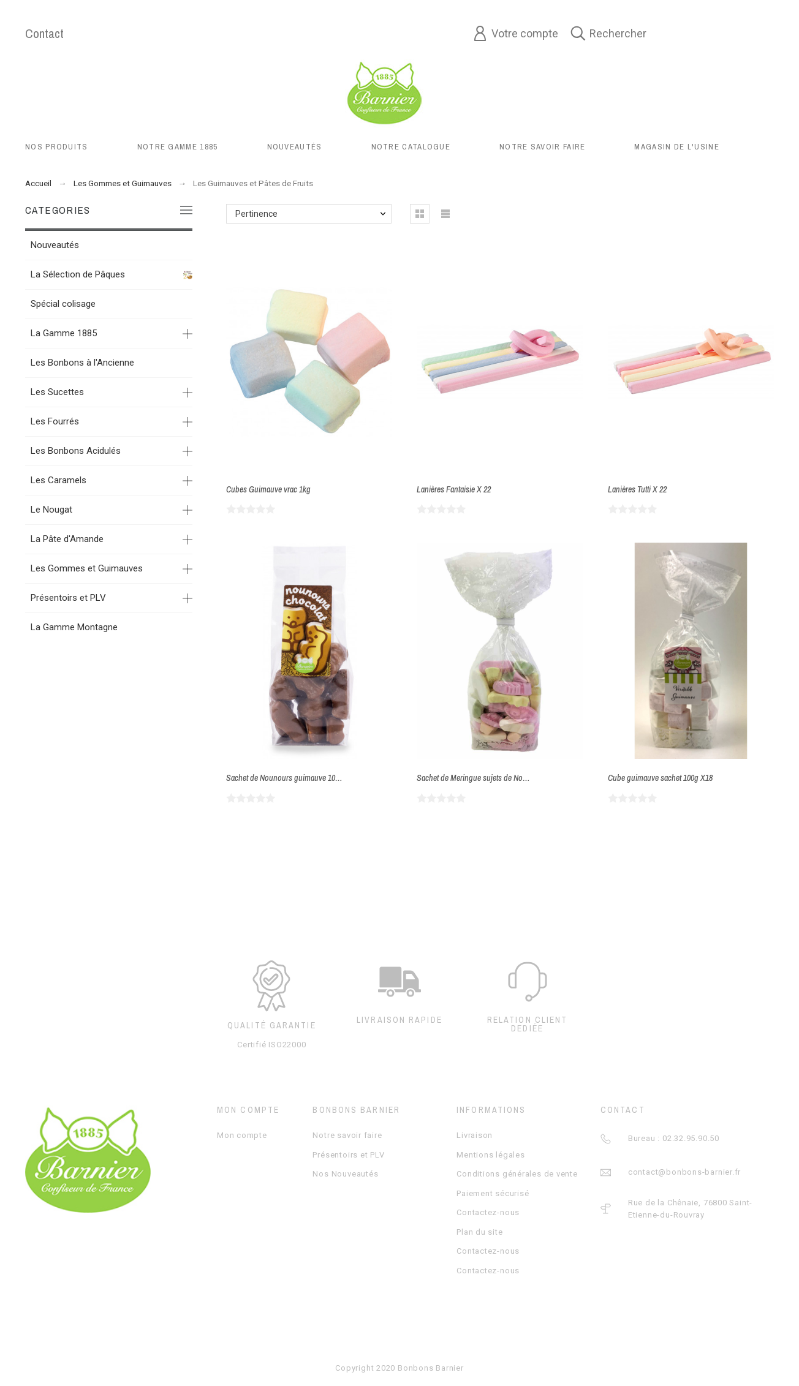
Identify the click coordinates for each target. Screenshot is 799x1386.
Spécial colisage (63, 303)
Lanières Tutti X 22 (637, 489)
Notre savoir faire (347, 1135)
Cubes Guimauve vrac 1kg (268, 489)
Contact (44, 33)
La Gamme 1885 (64, 333)
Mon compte (242, 1135)
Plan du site (479, 1232)
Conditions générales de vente (517, 1173)
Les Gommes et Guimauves (87, 568)
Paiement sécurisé (492, 1193)
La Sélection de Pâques (78, 274)
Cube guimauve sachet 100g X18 (660, 777)
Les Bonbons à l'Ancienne (82, 362)
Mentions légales (490, 1154)
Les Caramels (58, 480)
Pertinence (256, 214)
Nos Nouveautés (345, 1173)
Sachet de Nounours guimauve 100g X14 (291, 777)
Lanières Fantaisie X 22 (454, 489)
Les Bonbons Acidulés (76, 450)
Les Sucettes (57, 391)
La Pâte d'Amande (67, 538)
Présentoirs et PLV (68, 597)
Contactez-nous (488, 1212)
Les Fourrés (55, 421)
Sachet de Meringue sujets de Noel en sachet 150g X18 (504, 777)
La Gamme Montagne (74, 627)
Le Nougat (51, 509)
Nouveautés (55, 244)
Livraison (474, 1135)
